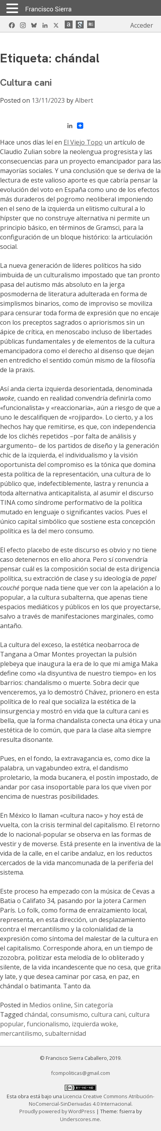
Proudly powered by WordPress (57, 1111)
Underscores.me (80, 1119)
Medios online (50, 1005)
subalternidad (65, 1033)
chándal (35, 1014)
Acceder (141, 25)
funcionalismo (48, 1024)
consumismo (69, 1014)
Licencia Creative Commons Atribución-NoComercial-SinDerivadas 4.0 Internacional (92, 1100)
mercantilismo (21, 1033)
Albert (84, 100)
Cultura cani (26, 82)
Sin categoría (93, 1005)
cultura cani (108, 1014)
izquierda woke (94, 1024)
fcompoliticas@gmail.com (80, 1072)
